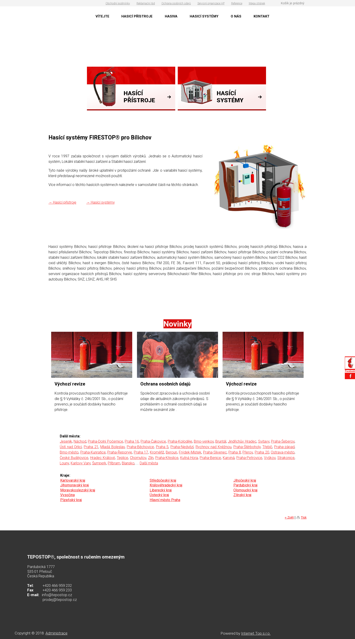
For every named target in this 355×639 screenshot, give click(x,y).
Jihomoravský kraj (74, 485)
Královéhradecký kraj (166, 485)
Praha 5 (162, 447)
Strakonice (286, 458)
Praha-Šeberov (283, 441)
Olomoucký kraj (245, 490)
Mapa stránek (257, 3)
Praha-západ (284, 447)
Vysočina (67, 495)
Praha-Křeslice (166, 458)
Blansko (128, 463)
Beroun (171, 452)
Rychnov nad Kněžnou (213, 447)
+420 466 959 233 (57, 590)
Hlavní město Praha (165, 500)
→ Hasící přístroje (62, 202)
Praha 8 (234, 452)
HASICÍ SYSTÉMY (204, 16)
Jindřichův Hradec (242, 441)
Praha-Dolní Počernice (105, 441)
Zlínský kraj (242, 495)
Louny (64, 463)
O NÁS (236, 16)
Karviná (229, 458)
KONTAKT (261, 16)
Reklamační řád (146, 3)
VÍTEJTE (102, 16)
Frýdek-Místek (190, 452)
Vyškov (270, 458)
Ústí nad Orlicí (71, 447)
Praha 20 (262, 452)
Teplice (122, 458)
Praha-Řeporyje (119, 452)
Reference (236, 3)
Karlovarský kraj (72, 480)
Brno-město (69, 452)
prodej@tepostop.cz (60, 599)
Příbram (114, 463)
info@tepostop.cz (57, 595)
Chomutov (138, 458)
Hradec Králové (102, 458)
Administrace (56, 633)
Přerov (247, 452)
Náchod (80, 441)
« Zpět (289, 517)
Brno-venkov (204, 441)
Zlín (151, 458)
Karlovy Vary (81, 463)
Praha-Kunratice (93, 452)
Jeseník (66, 441)
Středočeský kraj (163, 480)
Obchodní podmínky (118, 3)
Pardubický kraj (245, 485)
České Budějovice (74, 458)
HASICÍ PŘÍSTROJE (137, 16)
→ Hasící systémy (100, 202)
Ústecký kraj (159, 495)
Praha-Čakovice (153, 441)
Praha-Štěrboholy (247, 447)
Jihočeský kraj (244, 480)
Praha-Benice (210, 458)
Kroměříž (157, 452)
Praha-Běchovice (140, 447)
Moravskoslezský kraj (77, 490)
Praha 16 (132, 441)
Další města (149, 463)
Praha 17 (141, 452)
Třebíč (267, 447)
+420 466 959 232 (57, 585)
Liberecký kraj (161, 490)
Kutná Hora (189, 458)
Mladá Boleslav (112, 447)
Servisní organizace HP (211, 3)
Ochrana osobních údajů (176, 3)
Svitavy (263, 441)
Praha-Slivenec (215, 452)
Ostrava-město (283, 452)
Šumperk (99, 463)
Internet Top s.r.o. (256, 633)
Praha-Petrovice (249, 458)
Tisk (304, 517)
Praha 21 (91, 447)
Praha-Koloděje (180, 441)
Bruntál (220, 441)
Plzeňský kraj (71, 500)
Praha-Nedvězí (182, 447)
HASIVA (171, 16)
